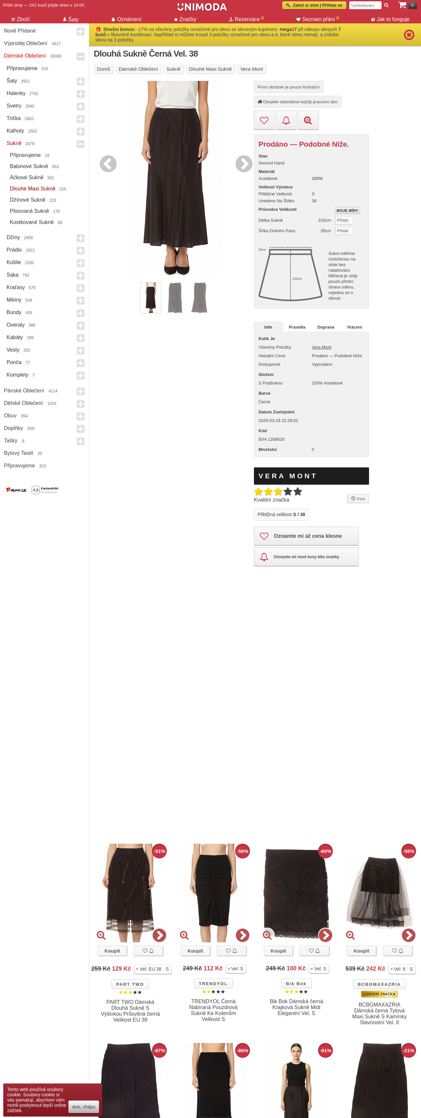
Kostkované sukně (32, 222)
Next (242, 163)
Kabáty (15, 337)
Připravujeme (22, 68)
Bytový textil (18, 453)
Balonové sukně (29, 166)
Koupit (112, 951)
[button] (153, 969)
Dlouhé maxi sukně (33, 188)
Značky (185, 19)
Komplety (18, 375)
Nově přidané (20, 31)
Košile (14, 262)
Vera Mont (321, 347)
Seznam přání (317, 18)
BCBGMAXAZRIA (379, 984)
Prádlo (14, 250)
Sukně (14, 143)
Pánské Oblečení (24, 390)
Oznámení (126, 19)
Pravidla (297, 327)
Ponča (14, 362)
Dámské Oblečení (25, 56)
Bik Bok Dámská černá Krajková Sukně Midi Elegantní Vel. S (296, 1007)
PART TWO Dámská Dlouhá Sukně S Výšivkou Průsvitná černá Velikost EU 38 (130, 1011)
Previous (106, 163)
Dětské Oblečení (23, 403)
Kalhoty (15, 131)
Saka (12, 275)
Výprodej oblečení (25, 43)
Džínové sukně (28, 200)
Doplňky (13, 428)
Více (357, 498)
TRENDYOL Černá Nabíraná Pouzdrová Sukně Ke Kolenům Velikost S (213, 1010)
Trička (14, 118)
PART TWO (130, 984)
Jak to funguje (390, 19)
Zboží (21, 19)
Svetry (14, 106)
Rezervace (246, 18)
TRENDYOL (213, 983)
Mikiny (14, 300)
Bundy (14, 312)
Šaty (12, 81)
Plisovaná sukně (29, 211)
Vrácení (354, 327)
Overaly (16, 325)
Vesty (13, 350)
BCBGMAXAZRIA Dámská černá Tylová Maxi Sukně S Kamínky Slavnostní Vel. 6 (379, 1013)
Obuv (10, 415)
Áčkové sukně (26, 177)
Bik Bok (296, 983)
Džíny (13, 237)
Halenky (16, 93)
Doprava (325, 327)
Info (268, 327)
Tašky (10, 440)
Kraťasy (16, 287)
